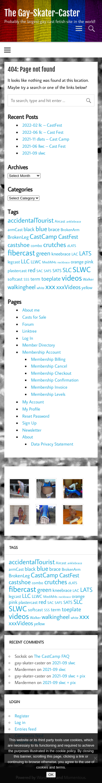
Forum (28, 324)
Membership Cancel (49, 366)
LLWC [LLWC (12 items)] (36, 261)
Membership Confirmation (55, 380)
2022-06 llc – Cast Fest (42, 132)
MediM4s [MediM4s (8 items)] (49, 262)
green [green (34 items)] (43, 253)
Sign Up (29, 423)
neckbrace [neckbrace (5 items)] (63, 262)
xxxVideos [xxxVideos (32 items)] (68, 287)
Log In (27, 338)
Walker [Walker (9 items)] (88, 279)
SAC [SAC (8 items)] (39, 270)
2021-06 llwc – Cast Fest (44, 146)
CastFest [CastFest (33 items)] (68, 236)
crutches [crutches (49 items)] (54, 244)
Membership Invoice (49, 387)
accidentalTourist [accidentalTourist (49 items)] (31, 220)
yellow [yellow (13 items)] (87, 287)
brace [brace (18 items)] (54, 229)
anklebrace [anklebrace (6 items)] (73, 221)
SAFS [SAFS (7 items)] (47, 271)
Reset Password (35, 416)
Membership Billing (48, 359)
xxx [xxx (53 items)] (50, 286)
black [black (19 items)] (29, 229)
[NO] (95, 758)
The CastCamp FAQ (51, 656)
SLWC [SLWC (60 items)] (82, 269)
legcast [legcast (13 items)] (14, 261)
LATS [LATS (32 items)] (85, 253)
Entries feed (25, 729)
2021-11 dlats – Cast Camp (45, 139)
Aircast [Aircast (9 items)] (60, 221)
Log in (20, 722)
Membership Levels (48, 394)
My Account (33, 401)
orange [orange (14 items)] (77, 262)
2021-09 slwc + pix (68, 676)
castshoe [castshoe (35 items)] (19, 244)
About (27, 436)
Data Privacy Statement (52, 444)
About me (31, 310)
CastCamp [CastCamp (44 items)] (43, 236)
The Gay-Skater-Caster (42, 13)
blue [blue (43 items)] (41, 228)
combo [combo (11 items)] (36, 245)
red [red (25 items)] (31, 270)
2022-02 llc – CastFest (42, 125)
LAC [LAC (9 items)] (75, 254)
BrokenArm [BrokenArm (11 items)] (70, 229)
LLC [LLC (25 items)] (25, 261)
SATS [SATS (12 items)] (56, 270)
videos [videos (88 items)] (72, 277)
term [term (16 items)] (35, 279)
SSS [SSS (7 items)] (26, 279)
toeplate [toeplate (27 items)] (51, 278)
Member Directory (38, 345)
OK (51, 775)
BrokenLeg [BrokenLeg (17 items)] (18, 237)
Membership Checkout (51, 373)
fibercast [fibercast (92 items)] (21, 252)
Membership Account (41, 352)
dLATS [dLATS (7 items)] (71, 245)
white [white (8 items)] (40, 287)
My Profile (31, 409)
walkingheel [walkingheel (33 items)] (22, 287)
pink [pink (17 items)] (89, 261)
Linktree (29, 331)
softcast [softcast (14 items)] (15, 279)
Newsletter (31, 430)
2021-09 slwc (33, 153)
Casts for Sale (34, 317)
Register (22, 715)
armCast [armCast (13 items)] (15, 229)
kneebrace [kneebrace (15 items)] (60, 254)
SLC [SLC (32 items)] (67, 270)
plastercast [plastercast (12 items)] (17, 270)
